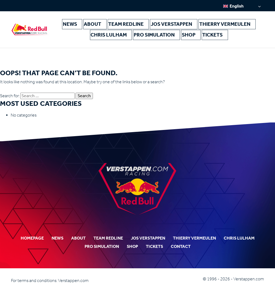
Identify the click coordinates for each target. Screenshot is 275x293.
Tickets (185, 35)
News (75, 24)
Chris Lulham (234, 24)
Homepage (32, 238)
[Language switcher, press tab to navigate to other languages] (241, 6)
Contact (181, 246)
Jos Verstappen (154, 24)
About (93, 24)
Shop (166, 35)
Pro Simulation (140, 35)
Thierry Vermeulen (195, 24)
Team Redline (119, 24)
